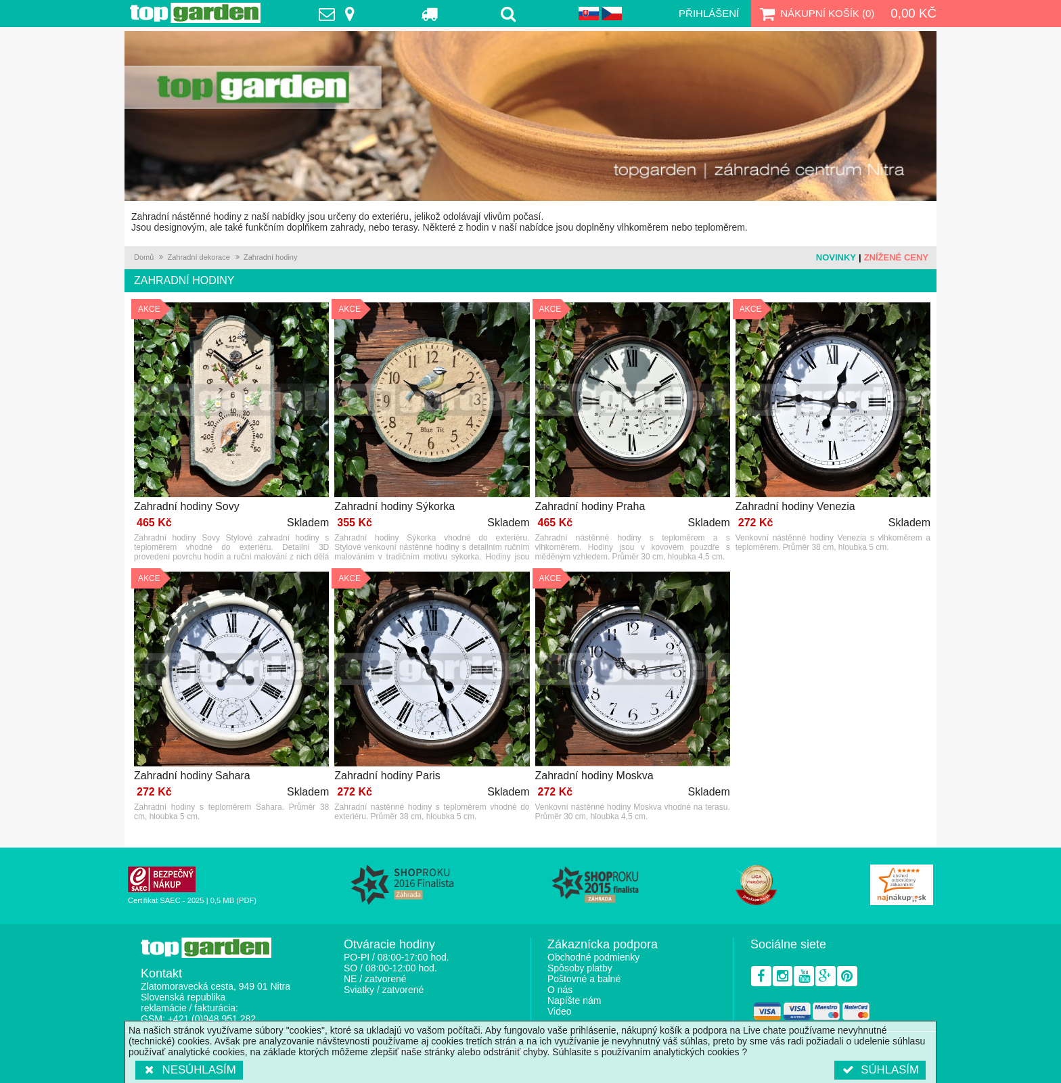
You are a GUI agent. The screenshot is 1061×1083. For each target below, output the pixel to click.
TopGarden (195, 13)
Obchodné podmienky (593, 957)
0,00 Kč (913, 13)
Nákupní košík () (815, 13)
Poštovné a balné (583, 978)
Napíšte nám (574, 1000)
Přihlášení (709, 13)
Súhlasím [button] (880, 1069)
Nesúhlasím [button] (189, 1069)
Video (559, 1011)
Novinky (836, 257)
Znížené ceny (896, 257)
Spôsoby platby (579, 968)
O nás (559, 989)
